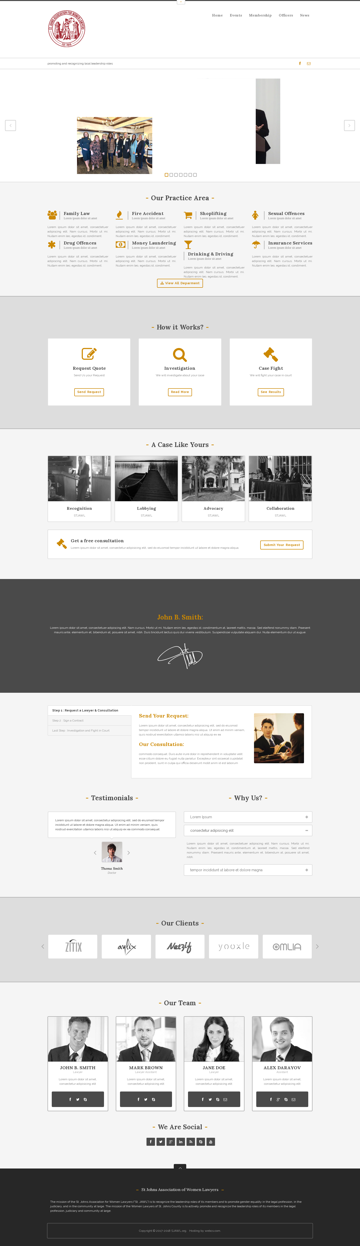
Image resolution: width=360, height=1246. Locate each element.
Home (217, 15)
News (304, 15)
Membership (260, 15)
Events (234, 16)
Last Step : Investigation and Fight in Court (81, 730)
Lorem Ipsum (201, 817)
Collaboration (280, 508)
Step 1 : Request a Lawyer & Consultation (85, 710)
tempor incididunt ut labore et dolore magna (226, 870)
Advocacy (213, 508)
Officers (286, 15)
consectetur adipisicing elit (212, 830)
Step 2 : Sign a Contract (68, 720)
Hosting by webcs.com (204, 1230)
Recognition (79, 508)
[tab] (90, 710)
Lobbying (146, 508)
